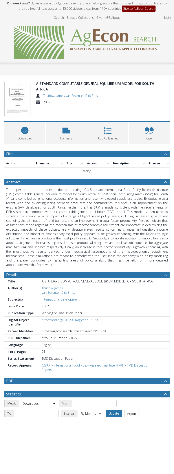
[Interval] (89, 403)
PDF (9, 370)
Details (12, 264)
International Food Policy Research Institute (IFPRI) (88, 355)
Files (9, 143)
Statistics (13, 383)
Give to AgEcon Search (139, 8)
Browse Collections (80, 17)
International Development (61, 289)
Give (99, 17)
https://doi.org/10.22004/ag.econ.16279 (70, 309)
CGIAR (46, 355)
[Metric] (37, 393)
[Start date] (94, 393)
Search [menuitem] (59, 17)
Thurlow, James (53, 96)
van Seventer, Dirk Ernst (82, 96)
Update (114, 403)
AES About (112, 17)
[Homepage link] (87, 41)
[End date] (36, 403)
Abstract (13, 171)
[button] (66, 121)
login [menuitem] (167, 17)
